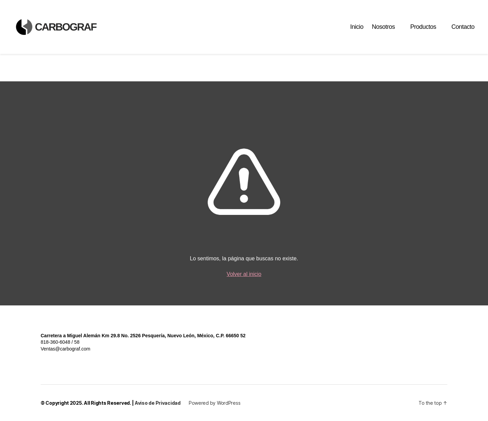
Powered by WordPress (215, 403)
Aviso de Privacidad (158, 403)
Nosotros (383, 31)
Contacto (462, 31)
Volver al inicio (244, 274)
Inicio (356, 31)
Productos (423, 31)
